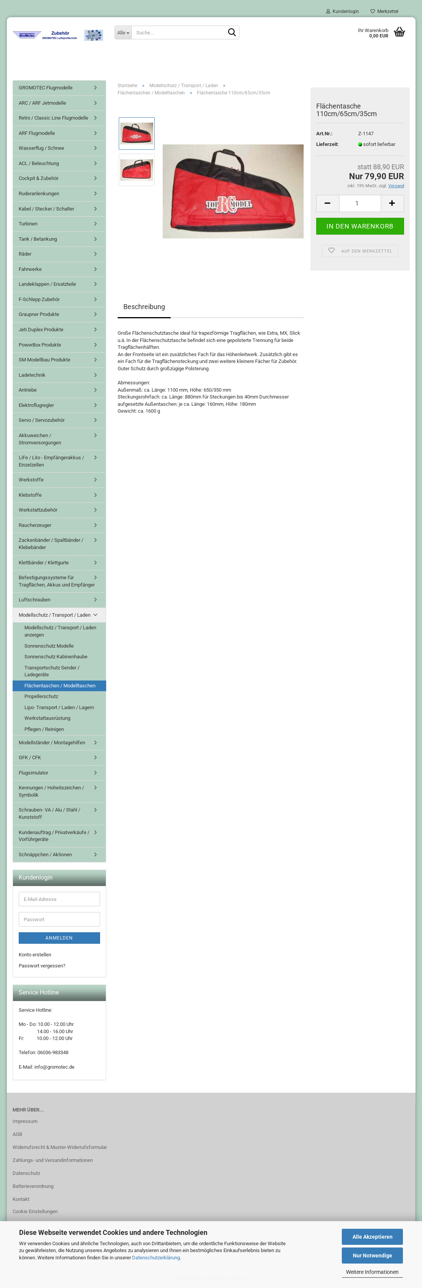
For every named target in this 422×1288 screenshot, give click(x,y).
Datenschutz (26, 1173)
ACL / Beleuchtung (39, 163)
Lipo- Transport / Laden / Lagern (59, 707)
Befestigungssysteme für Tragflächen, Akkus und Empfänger (57, 581)
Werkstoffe (31, 480)
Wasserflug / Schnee (41, 148)
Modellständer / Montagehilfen (52, 742)
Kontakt (21, 1199)
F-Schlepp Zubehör (39, 299)
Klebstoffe (30, 495)
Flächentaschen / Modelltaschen (59, 686)
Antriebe (28, 390)
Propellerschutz (41, 696)
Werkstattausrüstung (47, 718)
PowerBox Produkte (40, 345)
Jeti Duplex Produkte (41, 329)
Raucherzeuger (35, 525)
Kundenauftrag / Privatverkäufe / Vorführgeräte (54, 836)
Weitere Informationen (372, 1272)
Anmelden (59, 938)
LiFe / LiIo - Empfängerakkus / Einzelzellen (51, 461)
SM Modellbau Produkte (44, 360)
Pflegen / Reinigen (44, 729)
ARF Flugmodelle (37, 133)
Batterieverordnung (33, 1186)
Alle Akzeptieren (372, 1237)
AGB (17, 1134)
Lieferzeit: (327, 144)
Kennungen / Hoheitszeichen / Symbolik (51, 791)
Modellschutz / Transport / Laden (55, 615)
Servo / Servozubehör (42, 420)
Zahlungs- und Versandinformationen (53, 1160)
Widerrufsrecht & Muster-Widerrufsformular (60, 1147)
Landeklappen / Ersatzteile (47, 284)
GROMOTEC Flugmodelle (46, 88)
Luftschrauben (34, 600)
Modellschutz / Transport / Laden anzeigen (60, 631)
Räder (25, 254)
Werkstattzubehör (38, 510)
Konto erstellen (35, 954)
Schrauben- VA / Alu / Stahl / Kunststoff (49, 813)
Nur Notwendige (372, 1255)
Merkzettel (384, 11)
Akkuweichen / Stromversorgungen (40, 439)
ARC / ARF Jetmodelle (42, 103)
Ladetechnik (32, 375)
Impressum (25, 1121)
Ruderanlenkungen (39, 193)
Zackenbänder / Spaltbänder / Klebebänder (51, 543)
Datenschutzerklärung (156, 1257)
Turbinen (28, 224)
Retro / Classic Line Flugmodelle (53, 118)
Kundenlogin (342, 11)
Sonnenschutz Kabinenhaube (55, 656)
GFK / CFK (30, 757)
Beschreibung (144, 307)
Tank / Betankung (38, 239)
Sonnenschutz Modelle (49, 646)
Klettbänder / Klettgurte (44, 562)
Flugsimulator (33, 773)
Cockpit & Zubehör (38, 178)
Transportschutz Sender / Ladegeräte (51, 671)
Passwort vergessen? (42, 966)
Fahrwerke (30, 269)
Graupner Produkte (39, 314)
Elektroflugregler (36, 405)
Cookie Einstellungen (35, 1211)
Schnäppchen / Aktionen (45, 854)
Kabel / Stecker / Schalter (46, 209)
